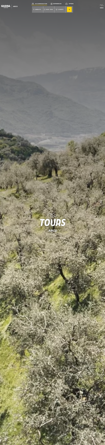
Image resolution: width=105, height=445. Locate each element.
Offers (69, 4)
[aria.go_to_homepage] (9, 6)
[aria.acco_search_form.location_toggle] (37, 9)
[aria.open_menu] (101, 6)
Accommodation (39, 3)
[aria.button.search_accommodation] (69, 9)
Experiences (56, 3)
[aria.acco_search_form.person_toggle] (59, 9)
